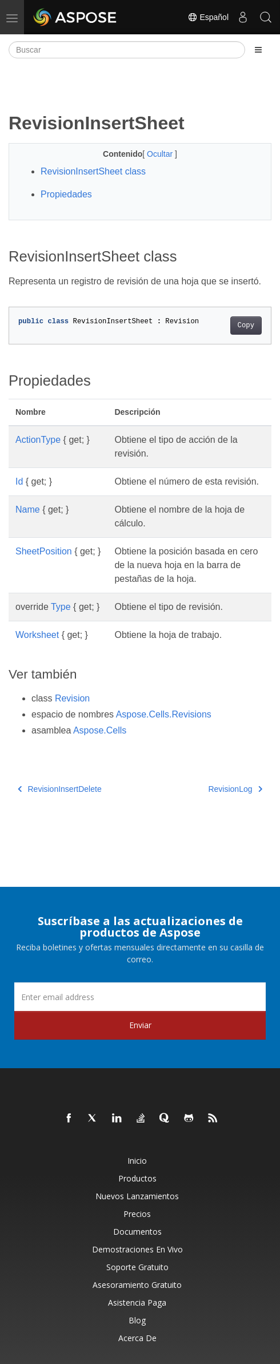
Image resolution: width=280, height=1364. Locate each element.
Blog (137, 1320)
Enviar (140, 1025)
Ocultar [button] (161, 153)
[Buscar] (127, 49)
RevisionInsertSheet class (93, 171)
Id (19, 481)
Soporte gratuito (137, 1267)
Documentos (137, 1231)
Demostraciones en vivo (137, 1249)
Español (208, 17)
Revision (72, 698)
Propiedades (66, 194)
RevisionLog (235, 789)
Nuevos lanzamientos (137, 1196)
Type (61, 607)
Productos (137, 1178)
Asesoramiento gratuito (137, 1284)
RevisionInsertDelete (60, 789)
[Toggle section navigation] (258, 49)
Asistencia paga (137, 1302)
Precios (137, 1213)
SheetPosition (43, 551)
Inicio (137, 1160)
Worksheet (37, 635)
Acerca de (137, 1338)
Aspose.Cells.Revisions (163, 714)
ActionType (38, 440)
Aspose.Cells (99, 730)
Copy (246, 326)
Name (27, 509)
